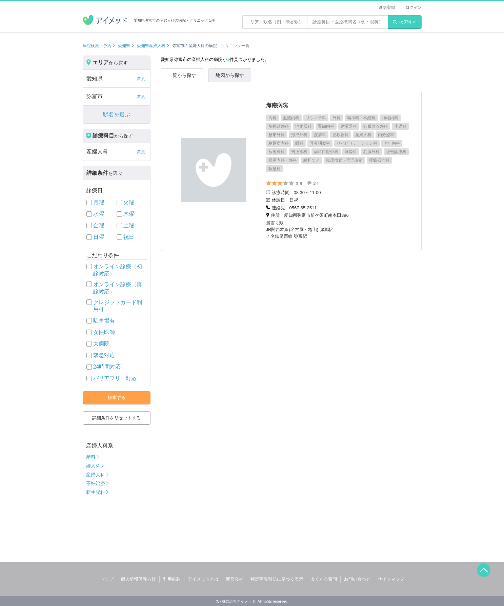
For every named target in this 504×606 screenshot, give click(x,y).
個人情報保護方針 (138, 579)
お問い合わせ (357, 579)
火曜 (128, 202)
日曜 (98, 237)
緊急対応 (104, 355)
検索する (405, 22)
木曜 (128, 214)
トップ (107, 579)
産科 (91, 457)
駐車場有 (104, 320)
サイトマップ (391, 579)
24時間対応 (107, 367)
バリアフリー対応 (115, 378)
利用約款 (172, 579)
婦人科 (93, 465)
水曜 (98, 214)
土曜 (128, 225)
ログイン (413, 7)
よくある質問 (323, 579)
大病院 (101, 344)
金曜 (98, 225)
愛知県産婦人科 (151, 45)
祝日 (128, 237)
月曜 (98, 202)
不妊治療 (95, 483)
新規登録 (387, 7)
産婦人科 (95, 474)
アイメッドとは (203, 579)
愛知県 (124, 45)
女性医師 (104, 332)
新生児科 (95, 492)
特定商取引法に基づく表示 (276, 579)
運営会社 (234, 579)
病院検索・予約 (97, 45)
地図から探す (230, 75)
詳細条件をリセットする (116, 417)
